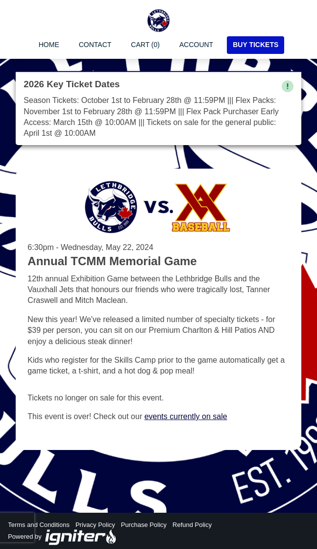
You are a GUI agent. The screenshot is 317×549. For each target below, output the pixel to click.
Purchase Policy (144, 524)
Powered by (62, 537)
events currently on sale (186, 416)
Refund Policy (192, 524)
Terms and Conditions (39, 524)
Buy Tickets (255, 45)
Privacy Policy (95, 524)
